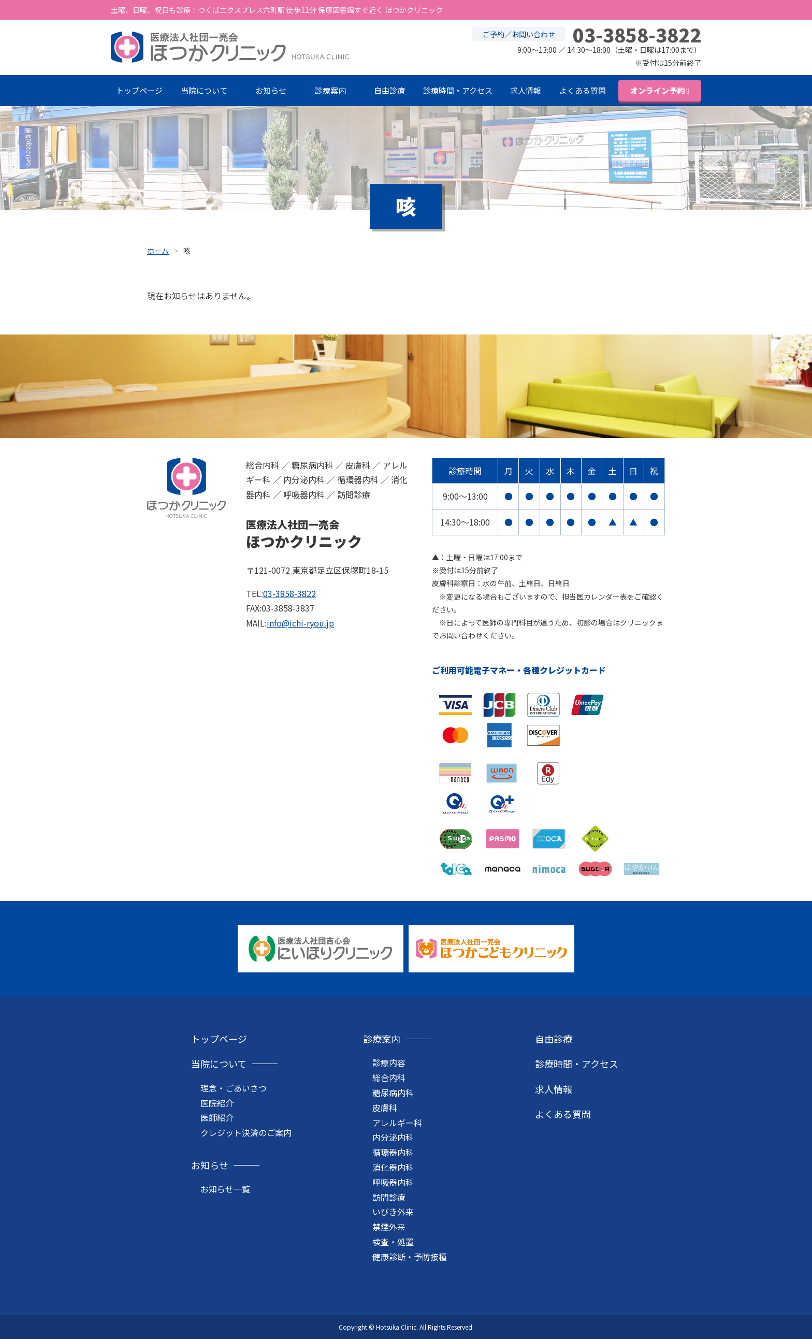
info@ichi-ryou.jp (300, 623)
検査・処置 (393, 1241)
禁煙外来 (388, 1226)
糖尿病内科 (393, 1092)
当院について (204, 90)
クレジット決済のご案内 (246, 1132)
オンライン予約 (657, 90)
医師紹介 (217, 1117)
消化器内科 (393, 1167)
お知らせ (270, 90)
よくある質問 (582, 90)
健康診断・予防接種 (409, 1256)
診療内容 (388, 1062)
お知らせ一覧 (225, 1189)
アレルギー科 (397, 1122)
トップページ (139, 90)
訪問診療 (388, 1197)
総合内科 (388, 1077)
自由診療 (389, 90)
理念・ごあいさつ (233, 1088)
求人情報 (525, 90)
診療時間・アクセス (457, 90)
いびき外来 (393, 1211)
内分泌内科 (393, 1137)
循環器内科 (393, 1152)
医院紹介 (217, 1103)
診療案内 (330, 90)
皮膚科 (384, 1107)
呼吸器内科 (393, 1182)
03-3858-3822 (289, 593)
